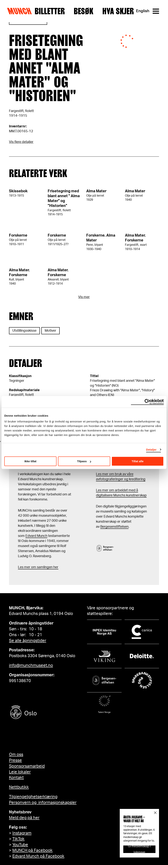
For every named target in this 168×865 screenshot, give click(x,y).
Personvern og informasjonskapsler (43, 802)
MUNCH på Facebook (32, 850)
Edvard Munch (36, 536)
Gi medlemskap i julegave (139, 849)
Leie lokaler (20, 772)
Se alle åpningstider (27, 641)
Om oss (16, 754)
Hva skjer (118, 11)
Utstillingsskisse (24, 330)
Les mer (24, 567)
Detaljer (151, 449)
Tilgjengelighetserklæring (33, 797)
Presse (15, 760)
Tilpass (84, 461)
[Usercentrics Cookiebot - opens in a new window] (147, 402)
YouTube (20, 845)
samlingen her (47, 567)
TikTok (18, 839)
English (142, 11)
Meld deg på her (24, 818)
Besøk (83, 11)
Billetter (50, 11)
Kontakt (16, 778)
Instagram (21, 833)
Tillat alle (138, 461)
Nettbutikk (19, 787)
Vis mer (84, 297)
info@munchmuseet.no (31, 665)
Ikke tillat (30, 461)
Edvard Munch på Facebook (38, 856)
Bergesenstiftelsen (114, 526)
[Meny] (156, 11)
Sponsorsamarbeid (27, 766)
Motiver (50, 330)
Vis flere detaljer (21, 142)
